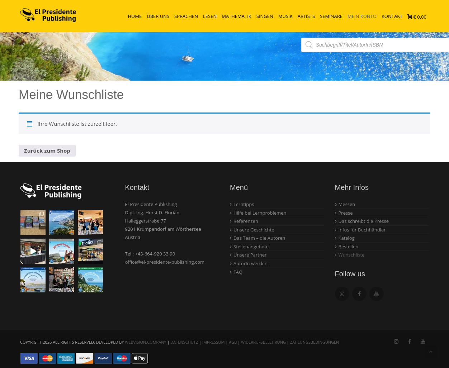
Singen (264, 16)
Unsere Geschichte (253, 229)
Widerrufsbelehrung (263, 342)
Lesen (210, 16)
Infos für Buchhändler (362, 229)
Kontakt (392, 16)
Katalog (347, 238)
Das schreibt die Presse (364, 221)
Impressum (213, 342)
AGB (233, 342)
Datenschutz (184, 342)
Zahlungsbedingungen (314, 342)
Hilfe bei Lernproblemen (259, 213)
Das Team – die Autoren (259, 238)
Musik (285, 16)
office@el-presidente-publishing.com (165, 262)
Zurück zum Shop (47, 150)
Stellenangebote (251, 246)
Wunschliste (352, 255)
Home (135, 16)
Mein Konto (362, 16)
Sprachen (186, 16)
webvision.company (145, 342)
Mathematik (236, 16)
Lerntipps (243, 204)
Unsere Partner (250, 255)
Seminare (331, 16)
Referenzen (245, 221)
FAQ (237, 272)
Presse (346, 213)
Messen (347, 204)
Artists (306, 16)
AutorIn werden (250, 263)
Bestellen (349, 246)
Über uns (158, 16)
